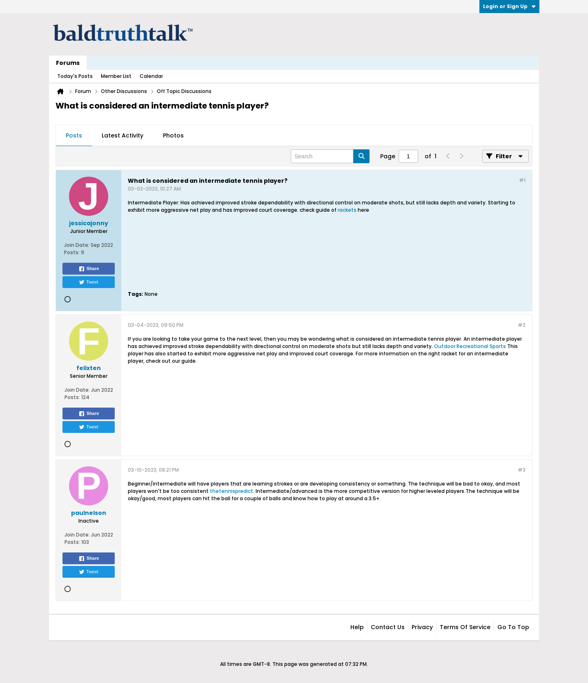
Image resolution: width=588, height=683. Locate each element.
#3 (522, 469)
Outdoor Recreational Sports (470, 346)
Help (357, 627)
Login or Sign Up (509, 6)
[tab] (74, 135)
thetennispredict (231, 491)
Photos (173, 135)
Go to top (513, 627)
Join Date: (76, 245)
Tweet (88, 282)
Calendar (151, 76)
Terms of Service (465, 627)
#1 (522, 180)
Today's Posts (75, 76)
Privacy (422, 627)
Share (88, 269)
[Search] (330, 156)
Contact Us (388, 627)
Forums (68, 63)
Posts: (72, 252)
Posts (74, 135)
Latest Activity (122, 135)
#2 (522, 325)
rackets (347, 209)
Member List (116, 76)
